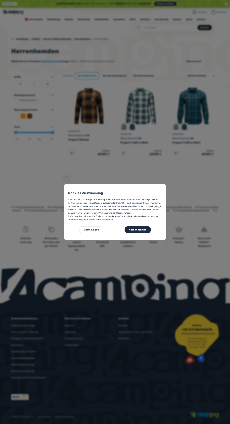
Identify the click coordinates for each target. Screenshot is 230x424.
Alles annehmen (138, 229)
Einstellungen (91, 229)
